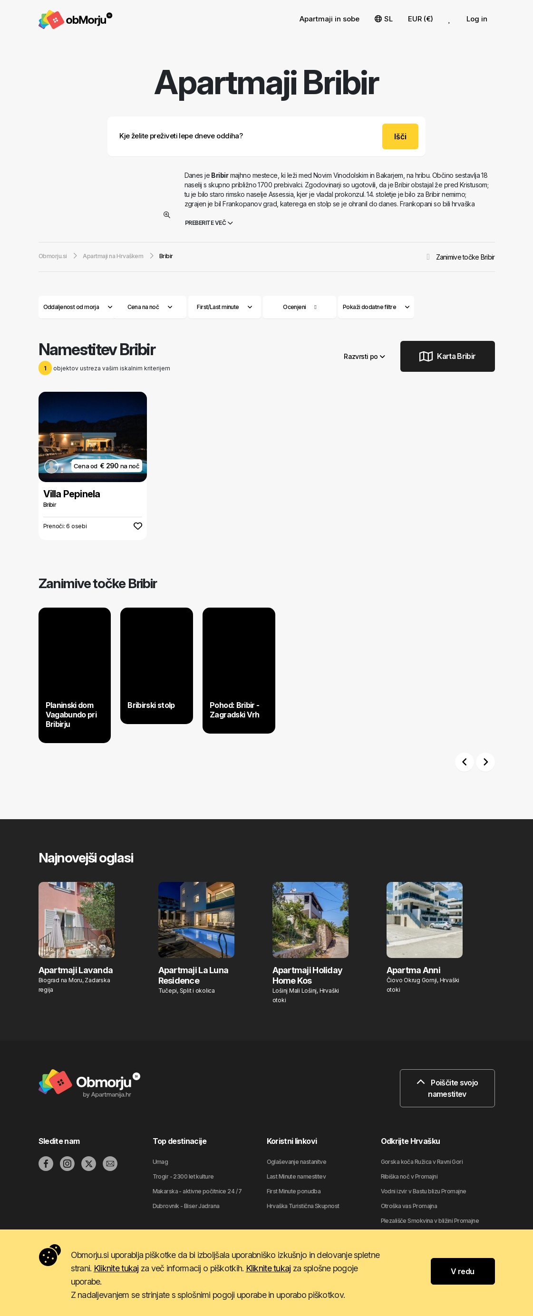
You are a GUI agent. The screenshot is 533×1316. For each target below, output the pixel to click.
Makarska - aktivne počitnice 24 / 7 (197, 1191)
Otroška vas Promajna (409, 1206)
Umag (160, 1161)
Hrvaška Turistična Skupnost (303, 1206)
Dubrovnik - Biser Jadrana (186, 1206)
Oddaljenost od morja (78, 306)
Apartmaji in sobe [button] (329, 18)
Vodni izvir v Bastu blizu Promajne (423, 1191)
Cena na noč (150, 306)
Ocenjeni (294, 306)
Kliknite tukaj (116, 1268)
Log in (476, 18)
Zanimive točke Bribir (465, 257)
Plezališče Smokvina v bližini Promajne (430, 1220)
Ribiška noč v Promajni (409, 1176)
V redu (462, 1271)
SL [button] (384, 18)
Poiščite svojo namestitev (447, 1088)
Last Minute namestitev (296, 1176)
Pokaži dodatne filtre (376, 306)
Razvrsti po (364, 356)
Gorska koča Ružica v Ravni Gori (422, 1161)
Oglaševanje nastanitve (297, 1161)
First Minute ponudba (294, 1191)
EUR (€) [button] (420, 18)
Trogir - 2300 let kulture (183, 1176)
